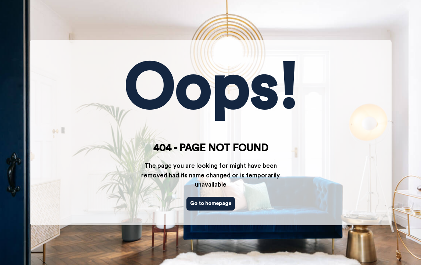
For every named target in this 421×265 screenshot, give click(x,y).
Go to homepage (210, 203)
